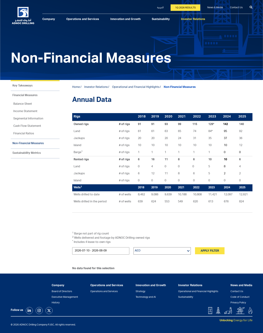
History (56, 303)
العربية (160, 7)
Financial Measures (24, 95)
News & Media (215, 7)
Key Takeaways (22, 86)
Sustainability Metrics (26, 153)
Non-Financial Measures (28, 143)
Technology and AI (146, 297)
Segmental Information (28, 118)
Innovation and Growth (125, 19)
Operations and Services (82, 19)
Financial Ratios (23, 133)
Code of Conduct (239, 297)
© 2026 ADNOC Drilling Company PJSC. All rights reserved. (43, 325)
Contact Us (236, 7)
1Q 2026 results (185, 8)
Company (48, 19)
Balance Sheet (22, 104)
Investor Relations (193, 19)
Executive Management (65, 297)
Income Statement (25, 111)
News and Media (241, 285)
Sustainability (161, 19)
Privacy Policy (238, 303)
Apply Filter (210, 251)
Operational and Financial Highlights (135, 87)
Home (76, 87)
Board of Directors (62, 291)
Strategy (140, 291)
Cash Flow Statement (27, 126)
